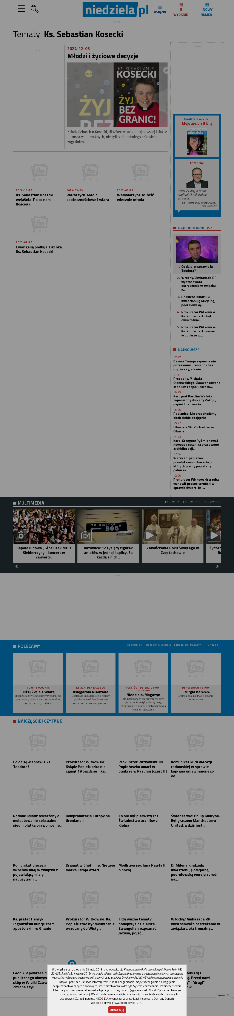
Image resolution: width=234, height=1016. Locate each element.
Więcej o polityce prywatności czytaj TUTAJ (116, 1003)
